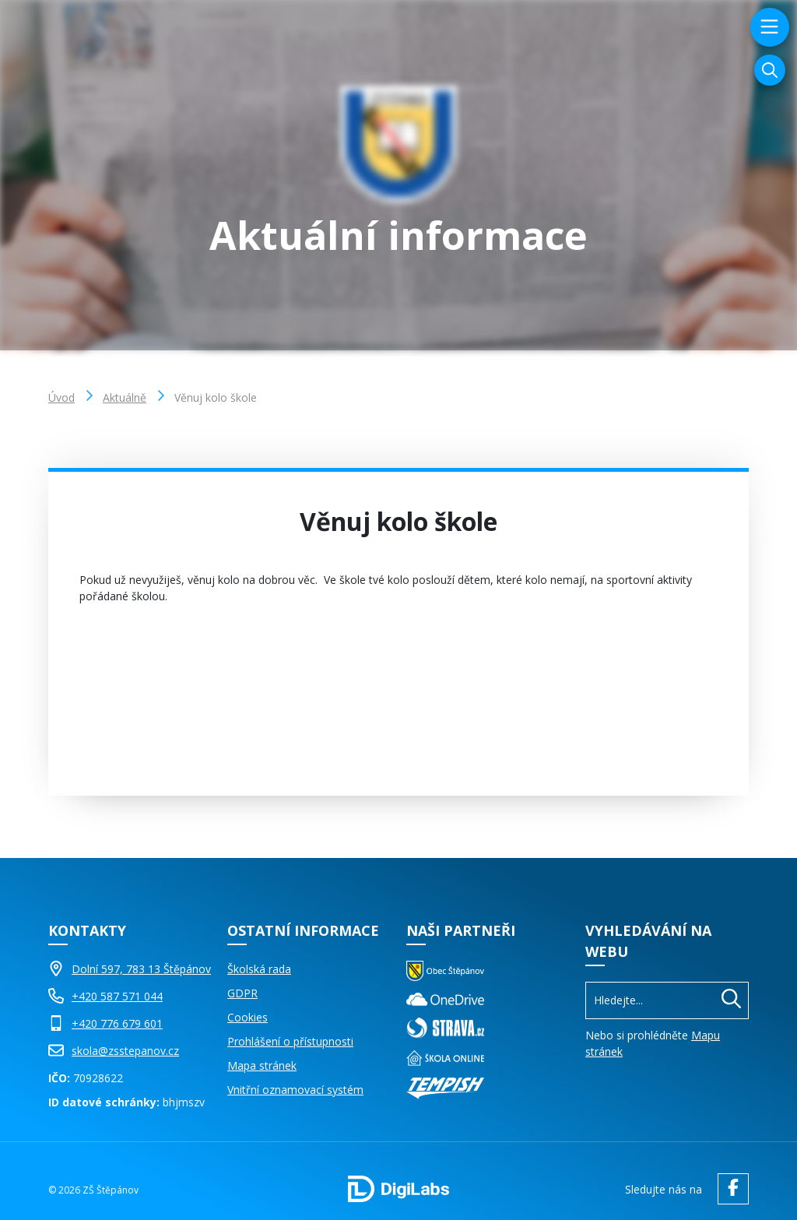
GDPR (242, 993)
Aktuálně (124, 397)
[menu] (768, 27)
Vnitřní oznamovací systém (295, 1089)
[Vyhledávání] (769, 70)
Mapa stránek (262, 1065)
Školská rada (259, 969)
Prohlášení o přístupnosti (290, 1041)
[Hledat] (731, 1000)
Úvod (61, 397)
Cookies (247, 1017)
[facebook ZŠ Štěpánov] (729, 1188)
